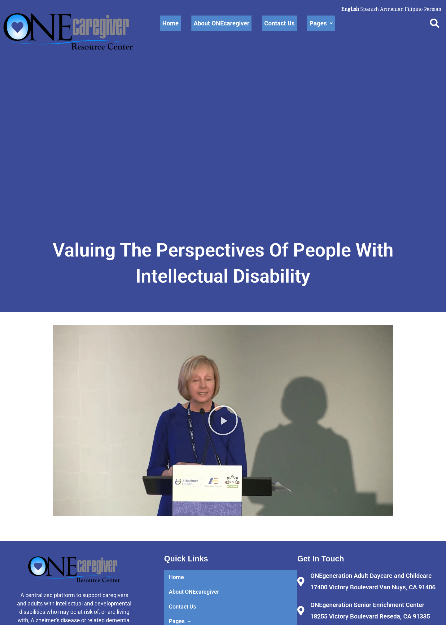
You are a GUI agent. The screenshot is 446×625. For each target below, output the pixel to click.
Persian (432, 9)
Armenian (391, 9)
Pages (321, 23)
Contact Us (279, 23)
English (349, 9)
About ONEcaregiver (221, 23)
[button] (223, 442)
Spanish (368, 9)
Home (170, 23)
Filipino (413, 9)
